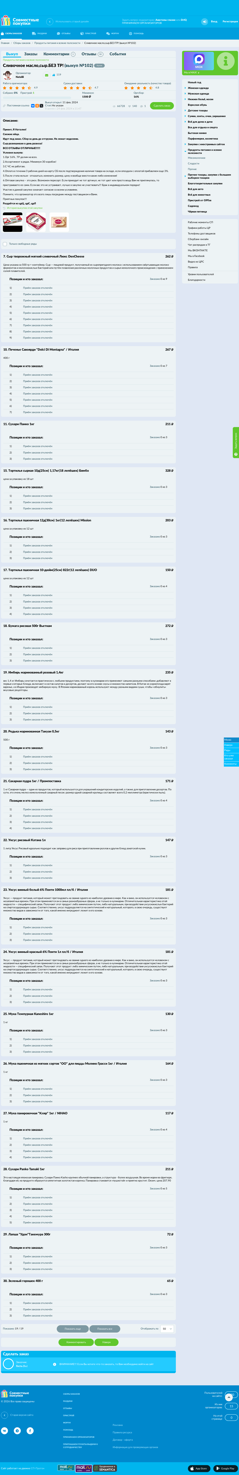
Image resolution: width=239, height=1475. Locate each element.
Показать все (104, 1329)
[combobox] (167, 1329)
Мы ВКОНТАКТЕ (198, 250)
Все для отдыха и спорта (203, 127)
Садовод (193, 206)
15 (231, 1406)
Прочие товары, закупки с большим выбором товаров (209, 176)
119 (59, 75)
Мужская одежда (198, 94)
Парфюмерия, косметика (203, 139)
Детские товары (198, 110)
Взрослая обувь (197, 105)
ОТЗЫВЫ (63, 33)
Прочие (192, 169)
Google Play (227, 1468)
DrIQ (184, 20)
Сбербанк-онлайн (198, 239)
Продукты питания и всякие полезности (26, 60)
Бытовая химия (197, 133)
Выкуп (12, 54)
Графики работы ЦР (199, 228)
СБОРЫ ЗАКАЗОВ (71, 1394)
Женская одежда (198, 88)
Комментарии (59, 54)
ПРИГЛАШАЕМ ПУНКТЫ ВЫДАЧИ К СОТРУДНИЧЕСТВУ (80, 1445)
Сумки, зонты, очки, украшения (207, 116)
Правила (193, 267)
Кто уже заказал (229, 757)
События (118, 54)
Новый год (194, 82)
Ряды (227, 750)
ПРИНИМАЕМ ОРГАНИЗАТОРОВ (142, 23)
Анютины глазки (165, 20)
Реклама (118, 1425)
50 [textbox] (164, 1329)
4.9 (36, 88)
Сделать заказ (162, 106)
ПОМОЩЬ (136, 33)
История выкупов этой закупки (24, 208)
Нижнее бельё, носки (200, 99)
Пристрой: (27, 93)
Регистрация (230, 21)
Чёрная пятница (197, 212)
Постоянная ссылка (16, 105)
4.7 (96, 88)
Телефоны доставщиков (201, 233)
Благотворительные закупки (205, 183)
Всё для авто (195, 189)
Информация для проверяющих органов (135, 1447)
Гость (19, 1366)
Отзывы (92, 54)
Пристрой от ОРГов (199, 200)
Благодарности (196, 280)
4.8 (157, 88)
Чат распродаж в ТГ (199, 245)
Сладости (193, 163)
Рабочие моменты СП (200, 222)
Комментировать (76, 1342)
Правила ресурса (122, 1432)
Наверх (106, 1342)
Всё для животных (199, 195)
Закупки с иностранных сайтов (206, 144)
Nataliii (20, 77)
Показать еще (73, 1329)
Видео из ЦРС (196, 262)
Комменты (230, 764)
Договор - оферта (123, 1440)
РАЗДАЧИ (39, 33)
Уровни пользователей (201, 274)
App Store (201, 1468)
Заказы (30, 54)
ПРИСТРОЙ (88, 33)
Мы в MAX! (191, 72)
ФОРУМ (112, 33)
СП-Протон (37, 1468)
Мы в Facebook (196, 256)
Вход (214, 21)
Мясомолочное (196, 158)
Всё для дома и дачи (200, 122)
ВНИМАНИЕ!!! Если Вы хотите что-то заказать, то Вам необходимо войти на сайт (106, 1364)
